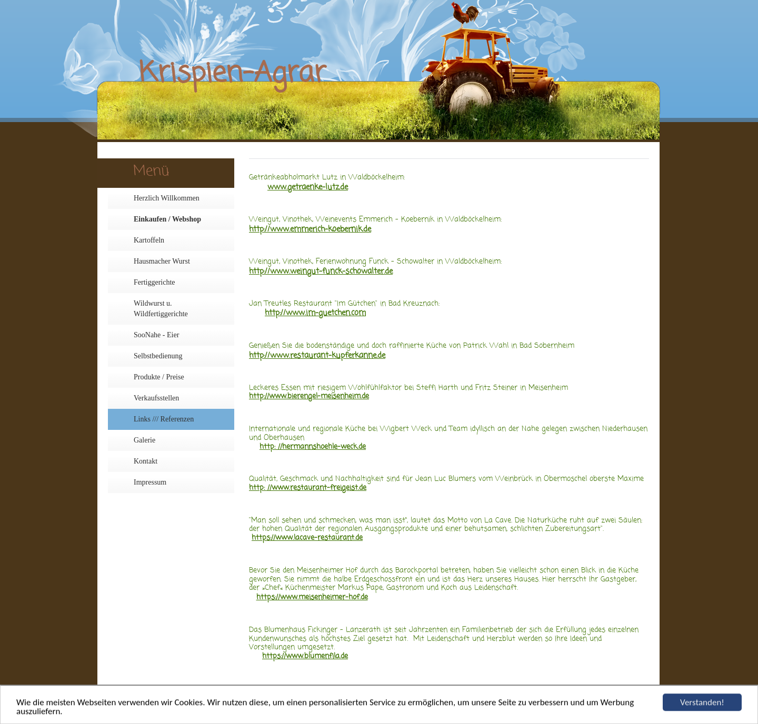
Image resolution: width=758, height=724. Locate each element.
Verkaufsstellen (156, 398)
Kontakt (145, 461)
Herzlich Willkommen (167, 198)
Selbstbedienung (158, 356)
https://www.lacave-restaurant (303, 538)
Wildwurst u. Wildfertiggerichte (161, 308)
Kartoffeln (149, 240)
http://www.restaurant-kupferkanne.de (317, 355)
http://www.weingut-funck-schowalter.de (321, 271)
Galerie (144, 440)
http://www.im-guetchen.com (315, 313)
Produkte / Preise (159, 377)
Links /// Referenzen (164, 419)
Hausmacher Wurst (162, 261)
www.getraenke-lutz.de (307, 187)
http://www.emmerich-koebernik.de (310, 229)
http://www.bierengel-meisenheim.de (309, 396)
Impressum (150, 482)
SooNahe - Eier (156, 335)
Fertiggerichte (154, 282)
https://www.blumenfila (301, 656)
